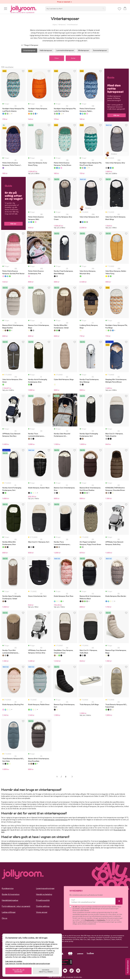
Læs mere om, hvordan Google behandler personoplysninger (27, 963)
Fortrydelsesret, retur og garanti (16, 906)
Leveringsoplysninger (45, 888)
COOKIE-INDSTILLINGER (46, 971)
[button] (5, 9)
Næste (72, 776)
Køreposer (61, 24)
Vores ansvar (41, 912)
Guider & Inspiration (11, 894)
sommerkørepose (61, 820)
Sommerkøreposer (100, 50)
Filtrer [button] (57, 58)
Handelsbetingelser (10, 900)
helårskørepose (49, 820)
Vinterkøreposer (72, 24)
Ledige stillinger (9, 912)
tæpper (4, 830)
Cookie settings (43, 906)
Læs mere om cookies (13, 961)
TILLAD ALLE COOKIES (18, 971)
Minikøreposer (83, 50)
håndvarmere (6, 843)
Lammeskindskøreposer (65, 50)
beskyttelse (24, 843)
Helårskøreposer (46, 50)
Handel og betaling (44, 894)
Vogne (54, 24)
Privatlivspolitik (43, 900)
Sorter (73, 58)
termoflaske (103, 841)
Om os (4, 918)
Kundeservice (7, 888)
